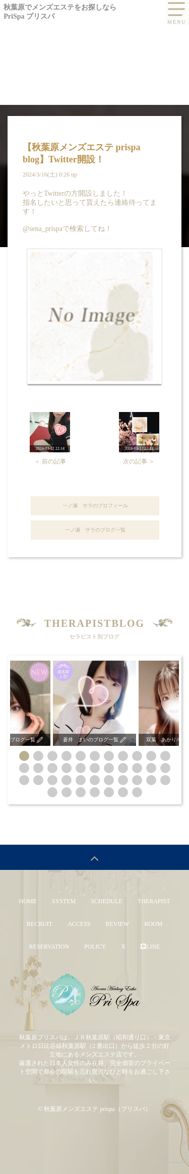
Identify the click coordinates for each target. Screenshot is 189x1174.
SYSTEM (64, 901)
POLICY (95, 946)
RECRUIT (39, 923)
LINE (150, 946)
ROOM (153, 923)
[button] (24, 756)
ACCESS (79, 923)
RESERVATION (49, 946)
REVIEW (118, 923)
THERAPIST (154, 901)
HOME (27, 901)
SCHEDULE (106, 901)
